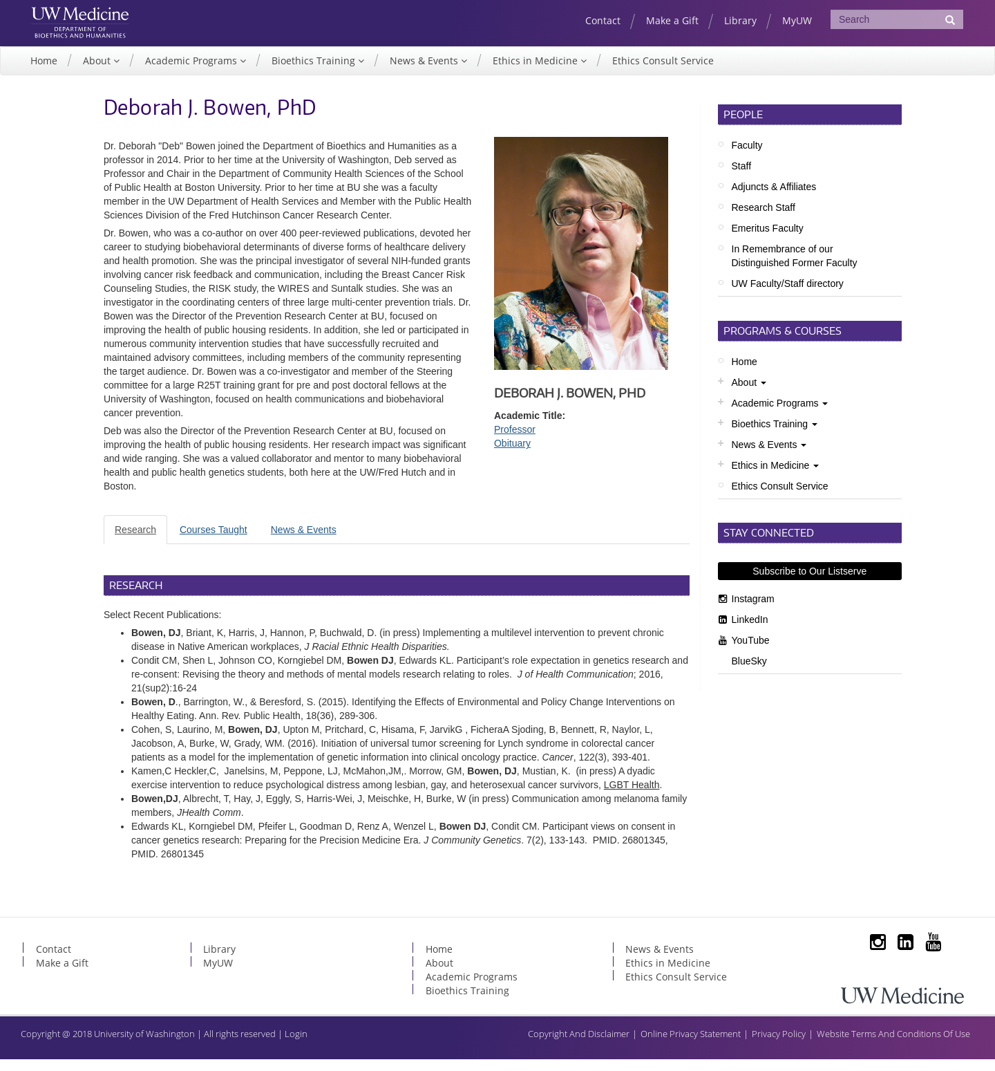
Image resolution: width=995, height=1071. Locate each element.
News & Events (425, 72)
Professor (515, 441)
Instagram (753, 610)
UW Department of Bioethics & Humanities (95, 40)
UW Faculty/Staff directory (788, 295)
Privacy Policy (779, 1045)
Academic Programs (192, 72)
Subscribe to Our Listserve (809, 582)
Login (296, 1045)
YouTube (751, 652)
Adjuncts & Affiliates (774, 198)
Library (740, 20)
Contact (602, 20)
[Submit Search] (950, 19)
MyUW (797, 20)
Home (43, 72)
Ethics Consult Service (663, 72)
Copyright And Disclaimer (578, 1045)
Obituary (512, 454)
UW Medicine (95, 18)
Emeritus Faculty (768, 239)
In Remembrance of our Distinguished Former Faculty (794, 267)
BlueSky (749, 672)
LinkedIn (750, 631)
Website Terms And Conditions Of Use (893, 1045)
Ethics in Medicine (536, 72)
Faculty (747, 156)
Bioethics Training (315, 72)
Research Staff (763, 219)
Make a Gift (672, 20)
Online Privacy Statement (691, 1045)
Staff (742, 177)
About (98, 72)
